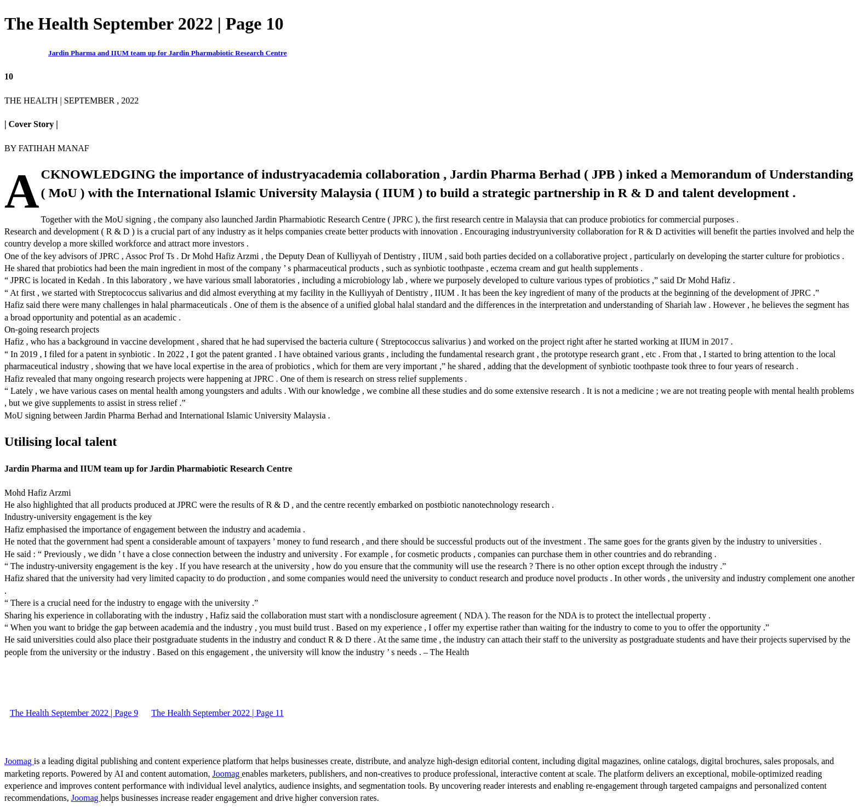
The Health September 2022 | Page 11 (217, 713)
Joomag (19, 761)
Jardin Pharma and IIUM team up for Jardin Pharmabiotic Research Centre (167, 53)
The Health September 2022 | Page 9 (74, 713)
